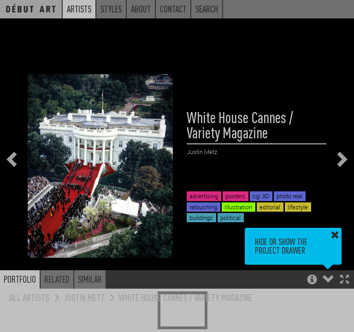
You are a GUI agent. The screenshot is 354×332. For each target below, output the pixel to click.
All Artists (29, 297)
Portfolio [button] (20, 279)
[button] (344, 280)
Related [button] (57, 279)
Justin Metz (84, 297)
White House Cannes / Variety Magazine (186, 297)
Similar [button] (90, 279)
